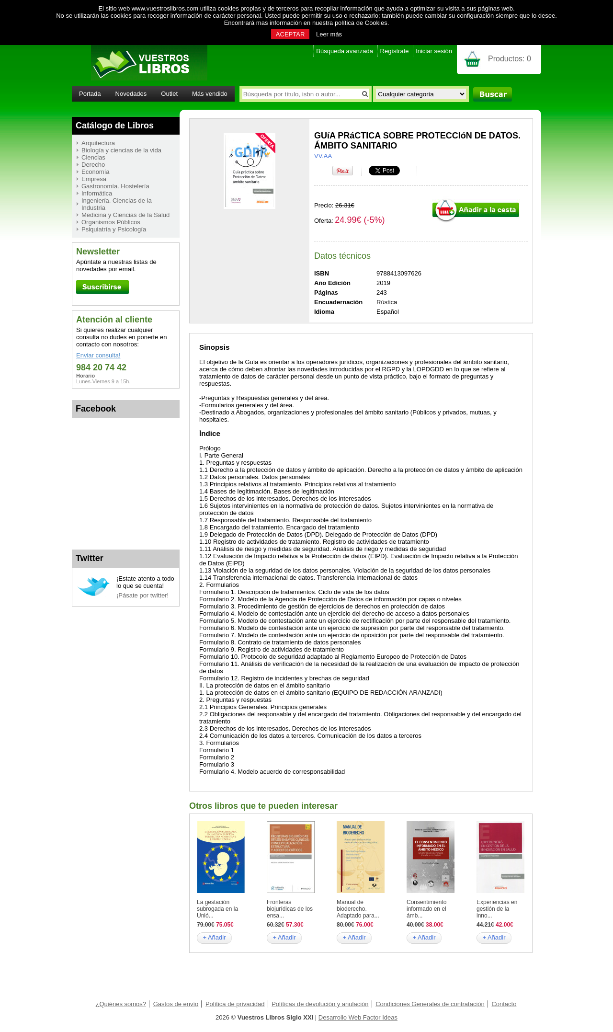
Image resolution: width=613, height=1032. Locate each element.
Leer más (329, 34)
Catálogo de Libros (115, 125)
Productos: (509, 59)
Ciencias (93, 157)
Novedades (131, 93)
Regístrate (394, 51)
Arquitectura (98, 143)
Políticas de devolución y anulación (320, 1004)
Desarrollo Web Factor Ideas (357, 1017)
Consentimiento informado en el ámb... (426, 909)
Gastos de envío (176, 1004)
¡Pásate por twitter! (142, 595)
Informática (96, 193)
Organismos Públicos (110, 222)
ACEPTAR (290, 34)
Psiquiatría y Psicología (113, 229)
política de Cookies (361, 22)
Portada (90, 93)
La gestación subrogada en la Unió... (217, 909)
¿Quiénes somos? (121, 1004)
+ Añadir (214, 937)
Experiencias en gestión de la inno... (497, 909)
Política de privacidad (235, 1004)
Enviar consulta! (98, 355)
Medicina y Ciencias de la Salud (125, 214)
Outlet (169, 93)
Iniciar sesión (434, 51)
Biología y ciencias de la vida (121, 150)
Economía (95, 171)
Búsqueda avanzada (344, 51)
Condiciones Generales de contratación (430, 1004)
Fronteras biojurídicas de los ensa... (290, 909)
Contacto (503, 1004)
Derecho (93, 164)
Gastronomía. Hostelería (115, 186)
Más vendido (209, 93)
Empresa (93, 179)
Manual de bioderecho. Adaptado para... (358, 909)
